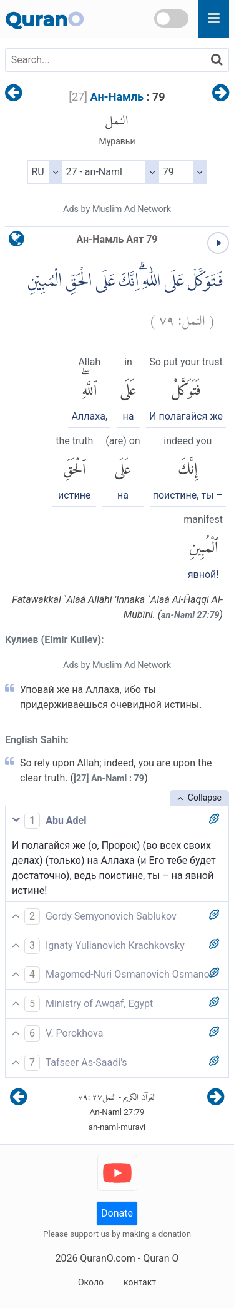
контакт (140, 1282)
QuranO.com (107, 1258)
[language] (16, 241)
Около (91, 1282)
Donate (117, 1213)
